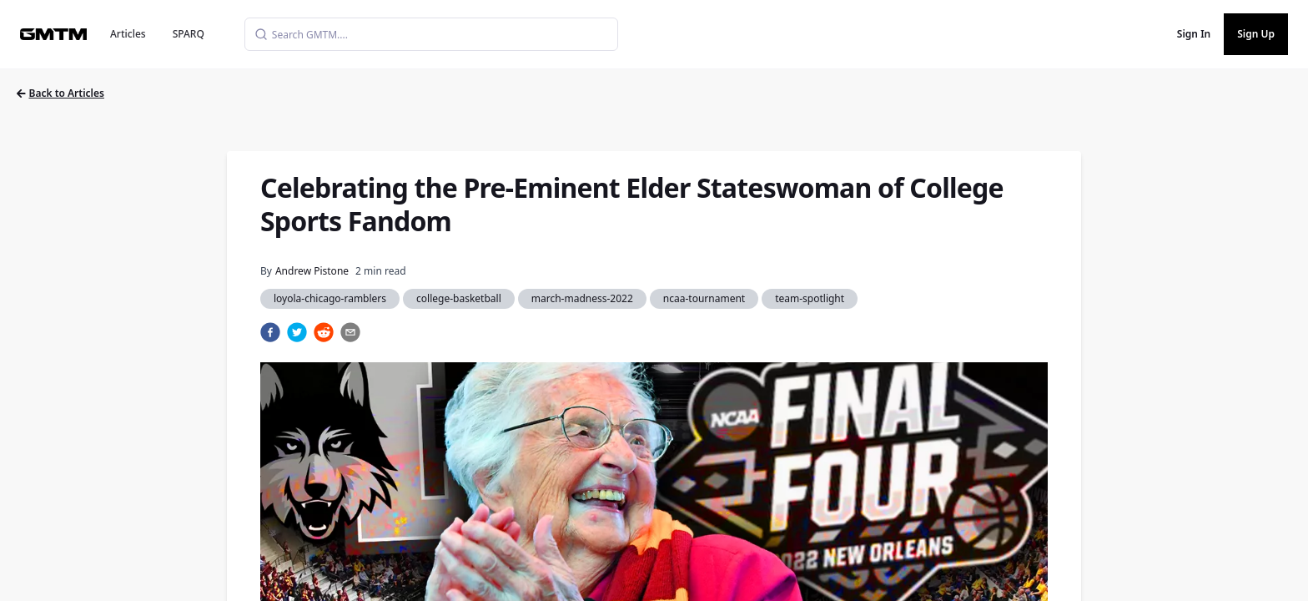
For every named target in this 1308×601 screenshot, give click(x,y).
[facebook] (270, 332)
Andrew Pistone (312, 271)
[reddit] (324, 332)
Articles (128, 34)
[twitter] (297, 332)
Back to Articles (60, 93)
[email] (350, 332)
